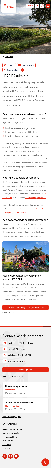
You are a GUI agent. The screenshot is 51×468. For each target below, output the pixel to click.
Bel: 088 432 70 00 (16, 349)
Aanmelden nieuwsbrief (12, 429)
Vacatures (6, 444)
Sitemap (6, 448)
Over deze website (10, 433)
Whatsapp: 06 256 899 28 (19, 355)
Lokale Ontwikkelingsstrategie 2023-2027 (25, 307)
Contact (30, 6)
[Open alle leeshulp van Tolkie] (22, 70)
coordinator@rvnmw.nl (35, 197)
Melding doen (25, 369)
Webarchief (7, 440)
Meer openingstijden (11, 416)
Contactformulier (17, 361)
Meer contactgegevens (12, 376)
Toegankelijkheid (9, 437)
